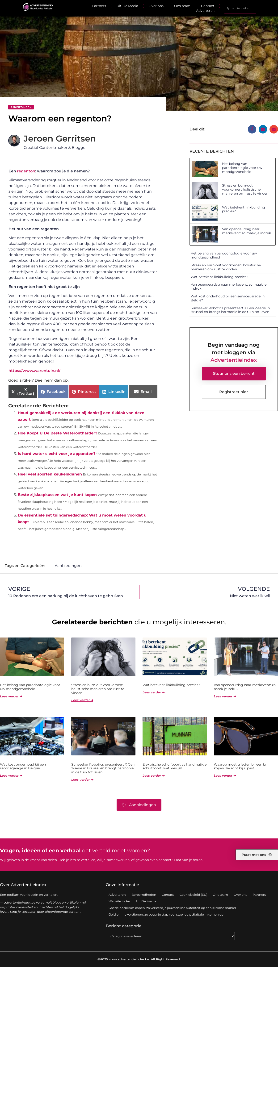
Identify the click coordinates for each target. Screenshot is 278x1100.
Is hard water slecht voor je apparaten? (56, 453)
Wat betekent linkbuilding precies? (243, 209)
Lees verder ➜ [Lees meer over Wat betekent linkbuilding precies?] (153, 692)
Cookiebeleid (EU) (193, 895)
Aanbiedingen (21, 107)
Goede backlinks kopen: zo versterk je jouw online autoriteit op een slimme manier (172, 908)
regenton (26, 171)
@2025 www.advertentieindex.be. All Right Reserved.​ (139, 959)
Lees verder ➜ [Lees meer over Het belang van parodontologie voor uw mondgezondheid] (11, 696)
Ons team (182, 6)
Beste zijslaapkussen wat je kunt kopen (57, 494)
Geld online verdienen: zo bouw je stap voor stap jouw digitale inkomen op (166, 915)
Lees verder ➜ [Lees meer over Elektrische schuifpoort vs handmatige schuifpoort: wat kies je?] (153, 776)
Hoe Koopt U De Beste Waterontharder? (57, 433)
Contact (207, 6)
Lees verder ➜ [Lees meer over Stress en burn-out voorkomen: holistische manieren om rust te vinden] (82, 700)
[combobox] (240, 8)
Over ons (156, 6)
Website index (120, 901)
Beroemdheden (143, 895)
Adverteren (205, 10)
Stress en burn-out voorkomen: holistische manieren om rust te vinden (245, 189)
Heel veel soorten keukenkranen (50, 474)
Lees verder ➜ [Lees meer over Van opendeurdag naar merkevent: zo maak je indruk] (225, 696)
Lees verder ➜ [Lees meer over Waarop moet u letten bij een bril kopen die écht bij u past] (225, 776)
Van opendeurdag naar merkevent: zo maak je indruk (246, 231)
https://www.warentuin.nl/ (34, 370)
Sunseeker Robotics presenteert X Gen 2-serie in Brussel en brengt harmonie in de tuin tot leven (230, 310)
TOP (262, 1082)
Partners (99, 6)
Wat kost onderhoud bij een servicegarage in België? (228, 298)
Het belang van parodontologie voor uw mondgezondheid (242, 168)
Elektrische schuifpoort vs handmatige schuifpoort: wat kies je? (174, 766)
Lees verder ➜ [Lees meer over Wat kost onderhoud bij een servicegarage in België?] (11, 776)
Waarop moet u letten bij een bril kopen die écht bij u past (241, 766)
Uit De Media (127, 6)
